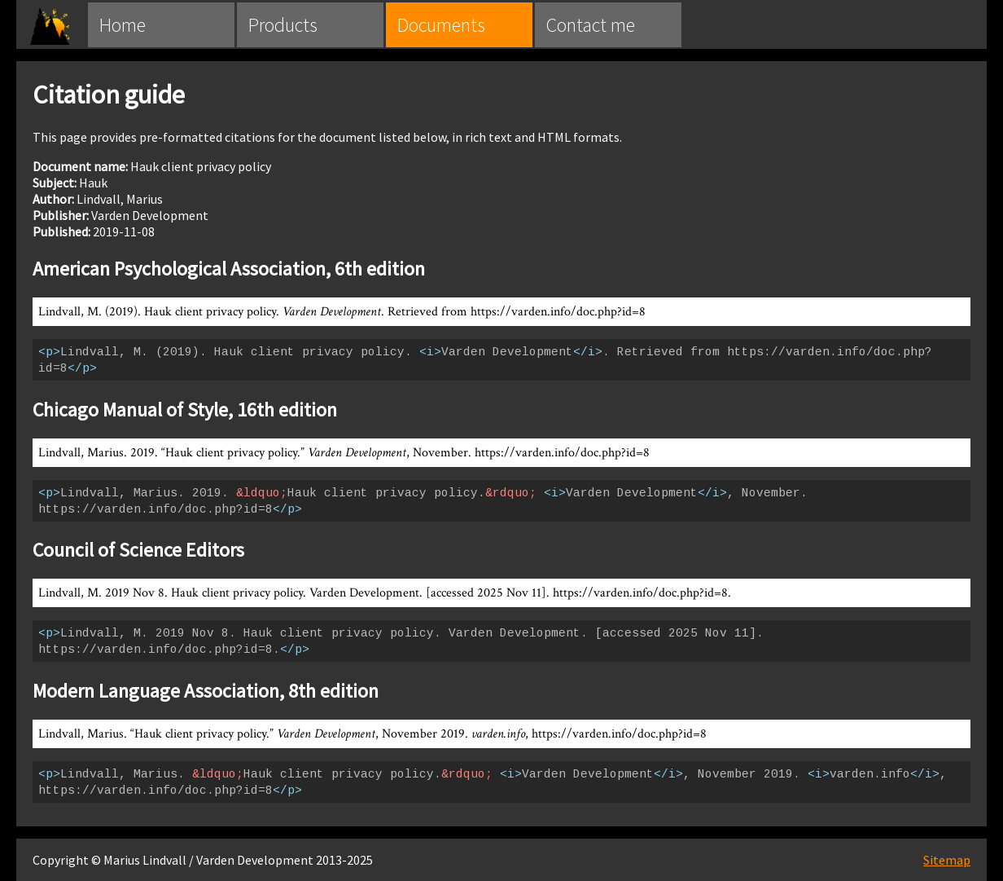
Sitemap (946, 860)
